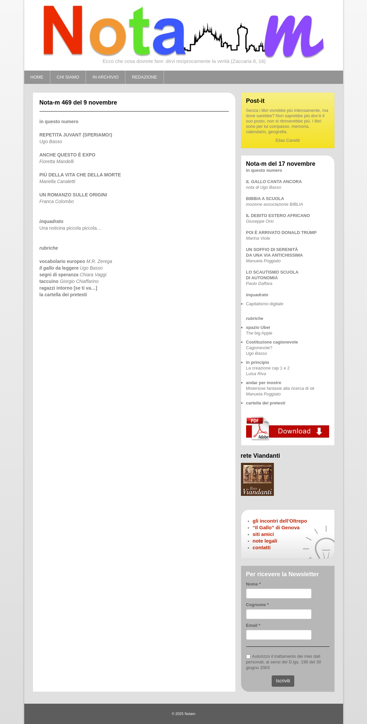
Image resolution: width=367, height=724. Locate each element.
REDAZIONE (144, 77)
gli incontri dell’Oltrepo (280, 521)
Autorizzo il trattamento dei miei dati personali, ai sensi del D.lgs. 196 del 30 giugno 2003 (283, 662)
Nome (253, 584)
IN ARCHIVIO (105, 77)
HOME (37, 77)
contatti (262, 547)
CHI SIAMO (68, 77)
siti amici (263, 534)
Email (253, 625)
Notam (190, 714)
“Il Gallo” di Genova (276, 527)
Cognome (257, 604)
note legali (265, 541)
